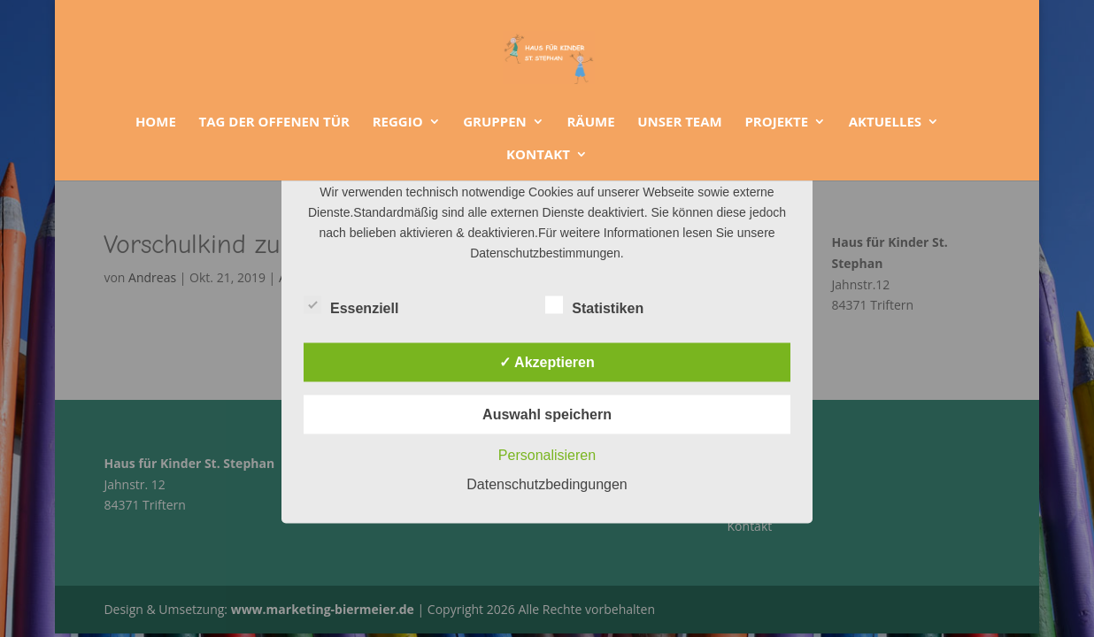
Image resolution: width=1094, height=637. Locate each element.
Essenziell (351, 306)
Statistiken (594, 306)
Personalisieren (547, 455)
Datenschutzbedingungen (546, 484)
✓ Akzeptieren (547, 362)
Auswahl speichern (547, 414)
